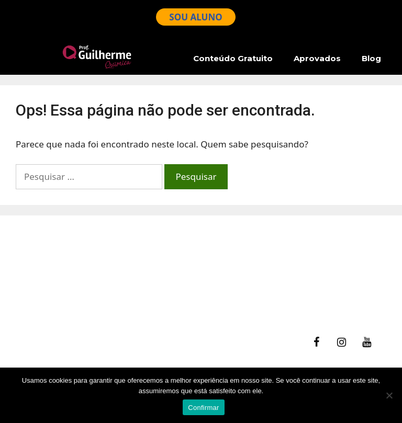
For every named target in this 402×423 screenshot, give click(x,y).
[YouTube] (366, 342)
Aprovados (317, 58)
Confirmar (203, 407)
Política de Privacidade (68, 304)
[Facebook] (316, 342)
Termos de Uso (52, 290)
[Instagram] (341, 342)
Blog (371, 58)
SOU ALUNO (195, 17)
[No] (389, 395)
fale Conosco (47, 264)
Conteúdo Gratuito (233, 58)
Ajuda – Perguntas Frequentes (84, 277)
